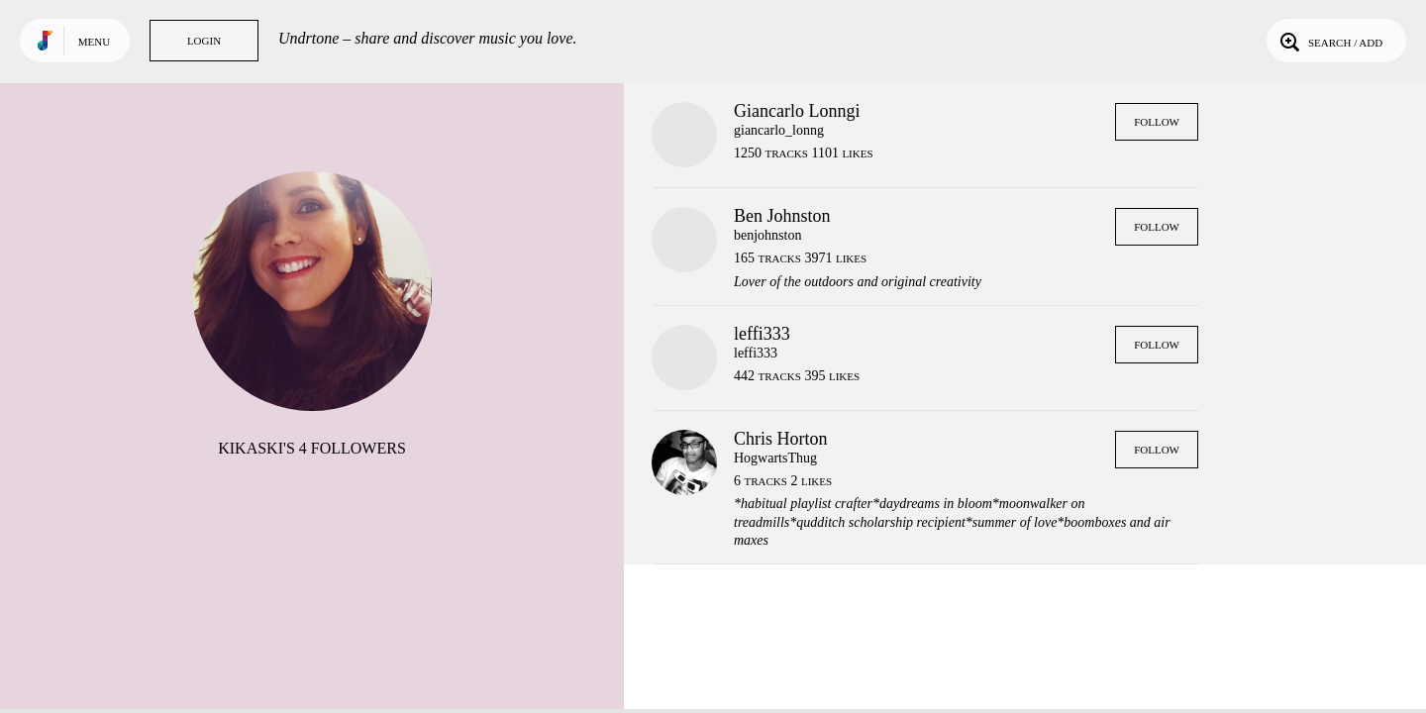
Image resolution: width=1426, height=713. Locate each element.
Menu (94, 42)
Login (204, 41)
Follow (1156, 122)
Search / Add (1329, 40)
